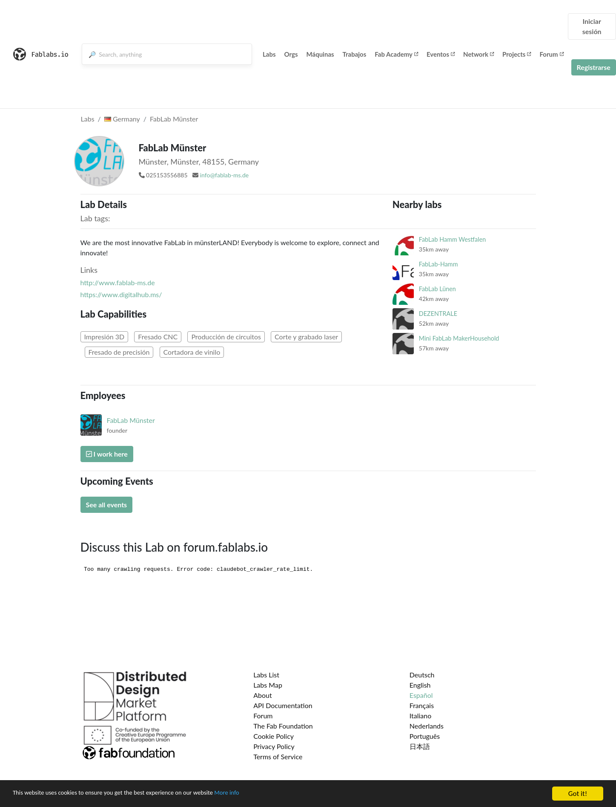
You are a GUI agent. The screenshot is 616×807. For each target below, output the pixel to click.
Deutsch (422, 675)
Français (422, 705)
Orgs (291, 54)
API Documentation (282, 705)
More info (261, 795)
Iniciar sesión (592, 26)
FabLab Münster (174, 119)
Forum (551, 54)
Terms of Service (277, 756)
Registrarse (593, 67)
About (262, 695)
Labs (269, 54)
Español (421, 695)
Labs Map (267, 685)
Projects (516, 54)
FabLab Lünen (437, 288)
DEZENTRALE (438, 313)
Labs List (266, 675)
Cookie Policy (273, 736)
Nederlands (427, 726)
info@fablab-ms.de (224, 175)
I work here (107, 454)
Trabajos (355, 54)
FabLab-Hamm (438, 264)
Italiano (421, 716)
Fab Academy (396, 54)
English (420, 685)
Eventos (441, 54)
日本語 (420, 746)
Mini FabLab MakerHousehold (459, 338)
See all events (106, 504)
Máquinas (320, 54)
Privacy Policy (274, 746)
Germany (122, 119)
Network (478, 54)
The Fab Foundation (283, 726)
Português (425, 736)
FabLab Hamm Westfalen (452, 239)
